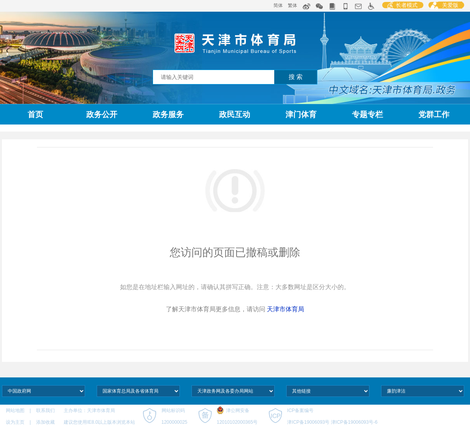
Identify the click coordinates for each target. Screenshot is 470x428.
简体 (278, 5)
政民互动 (234, 114)
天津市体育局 (285, 309)
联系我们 (46, 410)
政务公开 (101, 114)
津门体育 (301, 114)
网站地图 (16, 410)
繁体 (292, 5)
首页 (35, 114)
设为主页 (15, 422)
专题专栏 (367, 114)
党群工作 (433, 114)
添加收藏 (45, 422)
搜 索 (296, 77)
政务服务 (168, 114)
